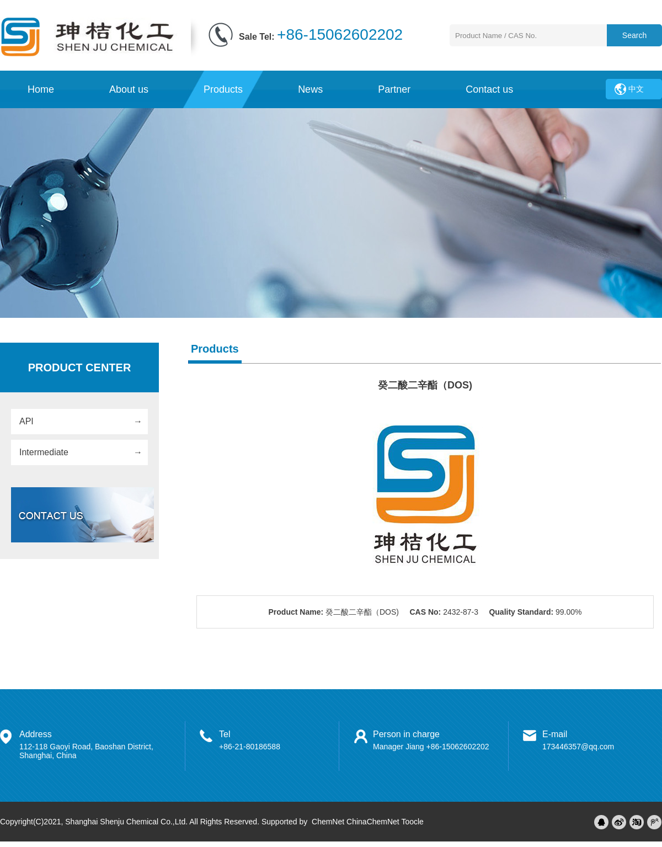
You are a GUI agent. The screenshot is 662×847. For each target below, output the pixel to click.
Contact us (489, 89)
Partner (394, 89)
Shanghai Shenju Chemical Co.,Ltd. (126, 821)
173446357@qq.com (578, 746)
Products (223, 89)
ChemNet (328, 821)
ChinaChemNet (372, 821)
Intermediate (43, 452)
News (310, 89)
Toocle (412, 821)
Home (41, 89)
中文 (636, 88)
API (26, 421)
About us (128, 89)
